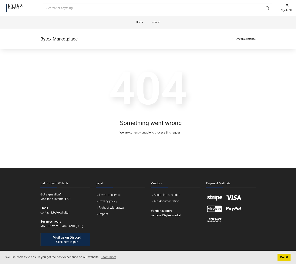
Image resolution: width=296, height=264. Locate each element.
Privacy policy (108, 201)
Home (140, 22)
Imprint (103, 214)
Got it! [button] (284, 257)
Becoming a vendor (167, 195)
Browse (155, 22)
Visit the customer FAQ (55, 199)
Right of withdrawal (112, 207)
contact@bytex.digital (54, 212)
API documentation (166, 201)
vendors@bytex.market (166, 215)
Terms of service (109, 195)
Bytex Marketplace (246, 38)
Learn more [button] (108, 257)
